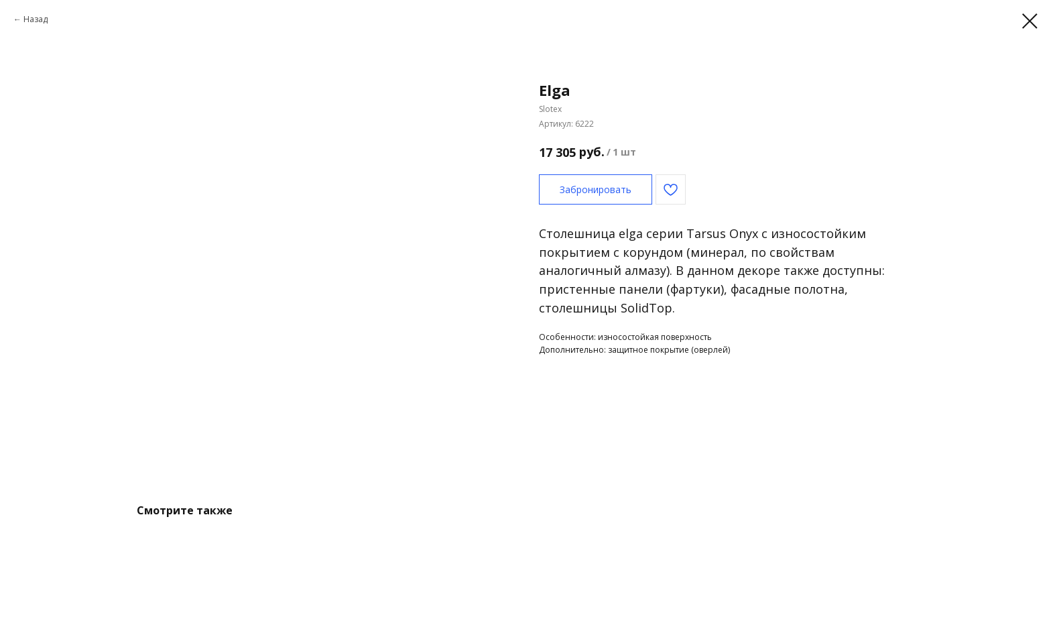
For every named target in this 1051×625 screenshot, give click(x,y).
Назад (35, 19)
